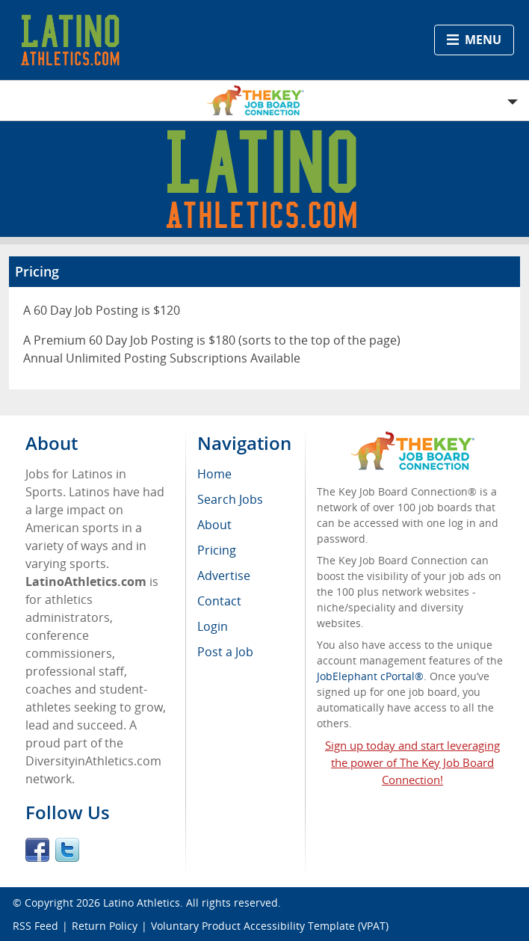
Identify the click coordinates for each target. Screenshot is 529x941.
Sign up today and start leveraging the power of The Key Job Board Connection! (412, 762)
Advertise (223, 575)
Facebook (37, 850)
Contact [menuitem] (219, 601)
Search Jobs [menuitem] (230, 499)
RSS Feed (35, 926)
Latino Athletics (141, 902)
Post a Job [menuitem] (225, 652)
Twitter (67, 850)
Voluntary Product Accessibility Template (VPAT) (270, 926)
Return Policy (104, 926)
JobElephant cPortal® (370, 676)
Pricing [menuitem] (216, 550)
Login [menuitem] (212, 626)
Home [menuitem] (214, 474)
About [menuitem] (214, 524)
